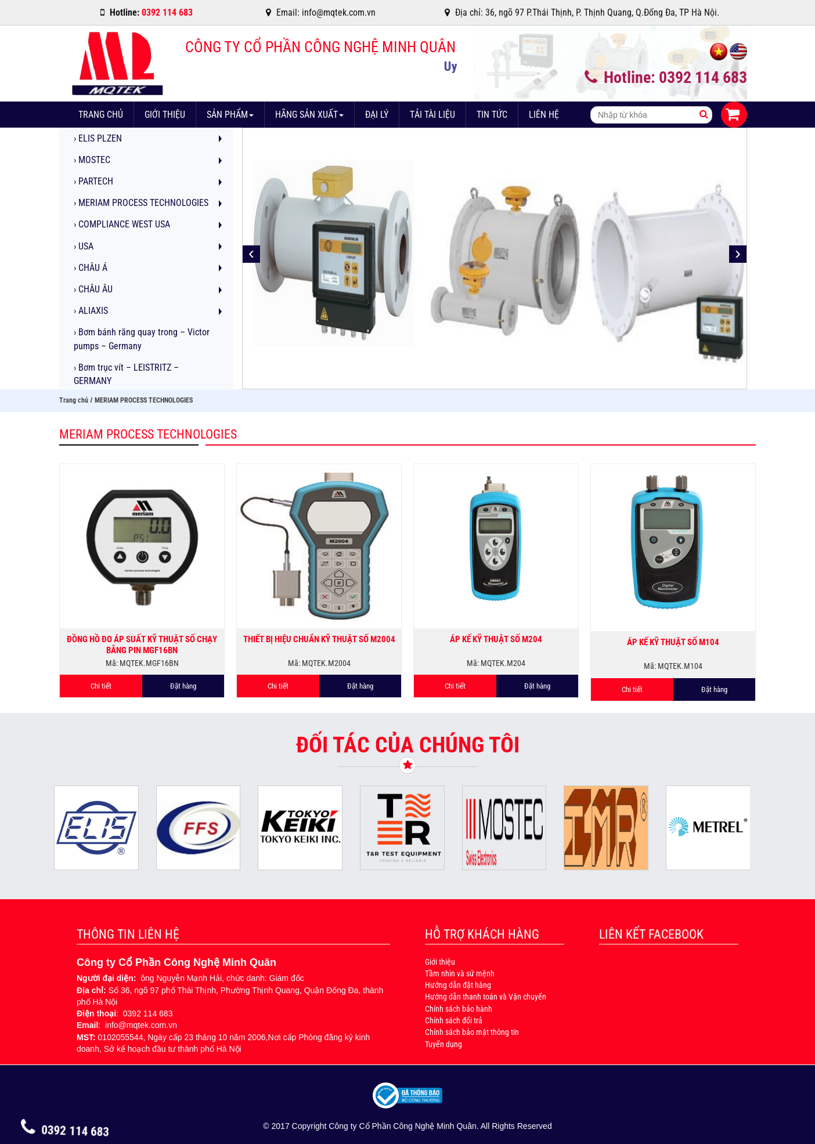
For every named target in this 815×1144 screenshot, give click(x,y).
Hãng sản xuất (309, 114)
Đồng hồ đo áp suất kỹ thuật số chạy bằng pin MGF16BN (142, 644)
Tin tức (492, 114)
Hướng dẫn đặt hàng (458, 985)
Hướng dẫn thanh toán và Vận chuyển (485, 996)
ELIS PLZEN (98, 138)
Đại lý (376, 114)
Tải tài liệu (432, 114)
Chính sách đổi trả (453, 1020)
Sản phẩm (230, 114)
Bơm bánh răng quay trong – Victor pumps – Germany (142, 339)
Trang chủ (100, 114)
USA (83, 246)
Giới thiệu (165, 114)
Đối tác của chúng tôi (408, 745)
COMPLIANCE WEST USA (122, 224)
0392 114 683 (65, 1131)
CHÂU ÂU (93, 289)
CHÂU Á (90, 267)
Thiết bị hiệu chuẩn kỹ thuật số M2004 (319, 639)
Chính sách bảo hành (458, 1008)
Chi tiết (101, 686)
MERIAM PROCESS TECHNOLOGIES (141, 202)
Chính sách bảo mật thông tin (472, 1032)
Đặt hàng (183, 686)
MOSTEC (92, 159)
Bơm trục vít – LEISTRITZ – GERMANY (126, 374)
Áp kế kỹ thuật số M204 (496, 639)
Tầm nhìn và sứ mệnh (460, 973)
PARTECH (93, 181)
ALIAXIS (91, 310)
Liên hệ (544, 114)
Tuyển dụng (443, 1044)
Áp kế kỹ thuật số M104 (673, 642)
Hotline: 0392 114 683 (666, 77)
